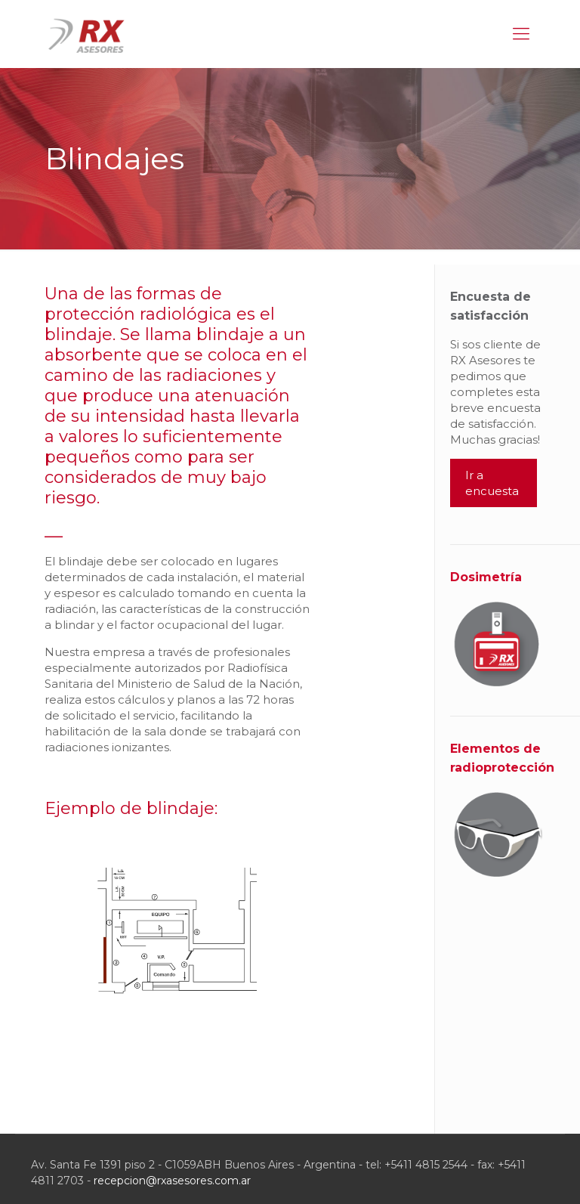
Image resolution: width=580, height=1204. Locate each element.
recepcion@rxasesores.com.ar (172, 1180)
